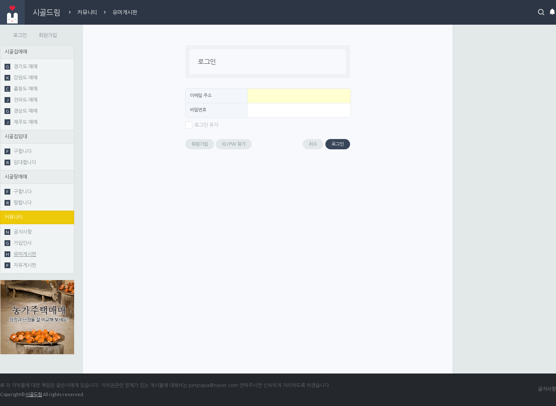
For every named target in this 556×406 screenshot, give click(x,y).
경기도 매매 (21, 66)
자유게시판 (20, 265)
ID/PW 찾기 (233, 144)
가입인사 (18, 243)
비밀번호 (198, 110)
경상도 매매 (21, 111)
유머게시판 (124, 12)
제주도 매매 (21, 122)
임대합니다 (20, 162)
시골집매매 (16, 51)
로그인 (20, 35)
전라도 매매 (21, 99)
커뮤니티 (87, 12)
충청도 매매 (21, 88)
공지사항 (18, 232)
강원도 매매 (21, 77)
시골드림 (47, 12)
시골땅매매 (16, 176)
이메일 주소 (201, 95)
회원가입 (48, 35)
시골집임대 (16, 136)
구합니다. (19, 151)
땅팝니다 (18, 202)
